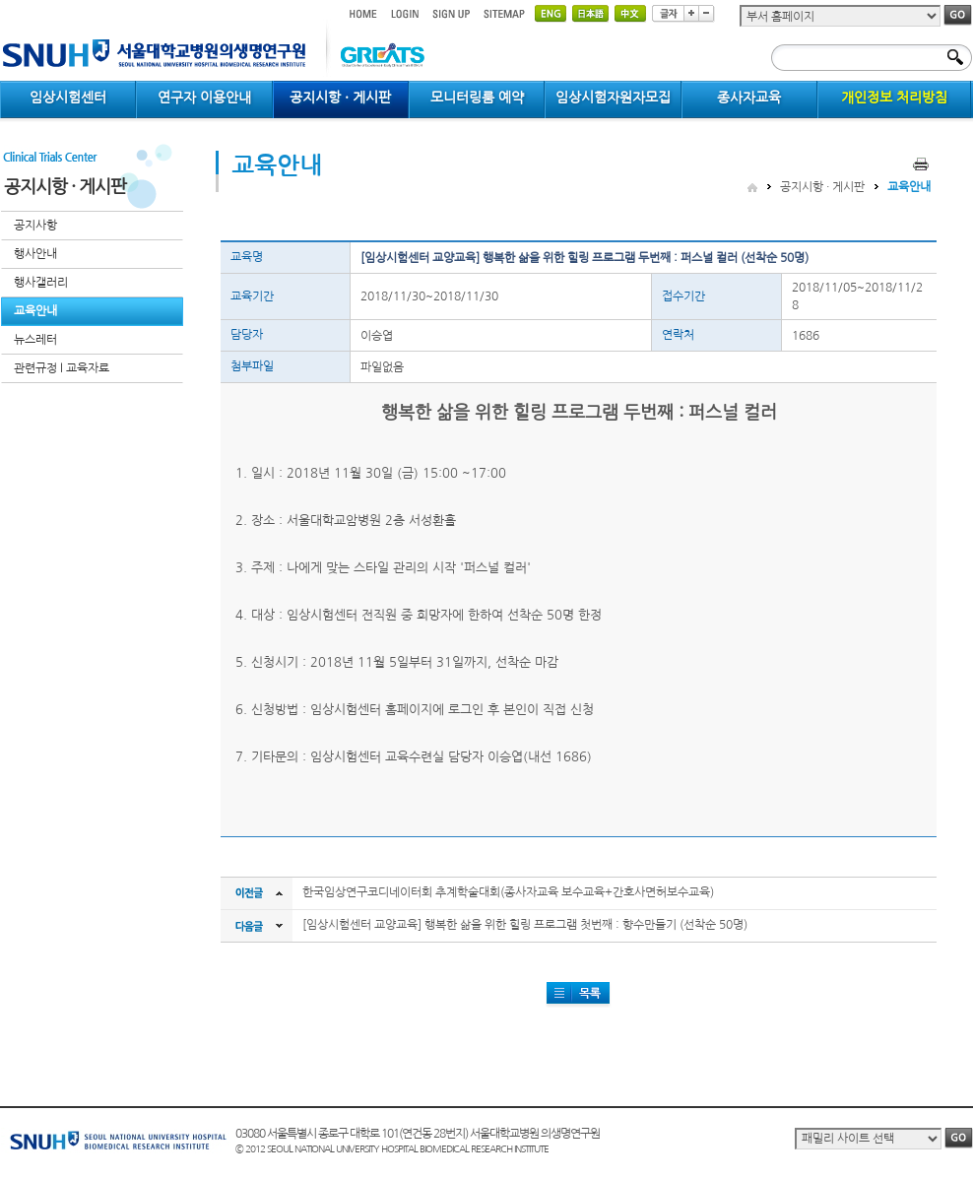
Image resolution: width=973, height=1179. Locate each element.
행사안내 (35, 254)
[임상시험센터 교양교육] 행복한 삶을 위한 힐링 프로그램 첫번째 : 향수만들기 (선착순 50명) (524, 925)
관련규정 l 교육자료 (61, 368)
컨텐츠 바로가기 (0, 0)
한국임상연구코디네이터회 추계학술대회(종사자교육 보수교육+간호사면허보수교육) (508, 892)
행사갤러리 (41, 283)
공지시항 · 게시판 (822, 187)
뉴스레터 (35, 340)
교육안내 (35, 311)
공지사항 (35, 225)
